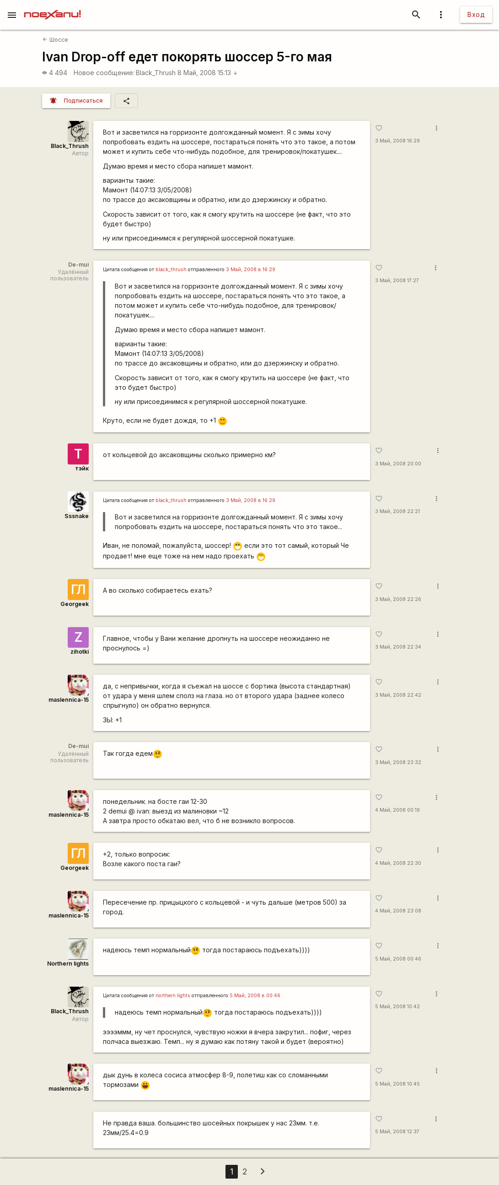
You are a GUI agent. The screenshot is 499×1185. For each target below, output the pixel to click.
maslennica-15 (68, 699)
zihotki (79, 651)
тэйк (82, 468)
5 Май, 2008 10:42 (397, 1007)
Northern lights (68, 963)
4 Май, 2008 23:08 (398, 911)
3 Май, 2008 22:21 (397, 511)
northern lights (173, 996)
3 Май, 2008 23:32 (398, 762)
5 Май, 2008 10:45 (397, 1084)
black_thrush (171, 270)
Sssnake (76, 516)
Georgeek (74, 604)
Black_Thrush (156, 72)
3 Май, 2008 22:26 (398, 599)
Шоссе (55, 39)
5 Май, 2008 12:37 (397, 1132)
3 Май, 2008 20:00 (398, 464)
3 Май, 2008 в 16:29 (250, 270)
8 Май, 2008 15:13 (207, 72)
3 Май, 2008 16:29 (397, 141)
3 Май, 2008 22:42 (398, 695)
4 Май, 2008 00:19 (397, 810)
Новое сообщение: (104, 72)
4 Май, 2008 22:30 (398, 863)
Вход (476, 14)
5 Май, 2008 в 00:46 (255, 996)
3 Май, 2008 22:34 (398, 647)
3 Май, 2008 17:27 (397, 281)
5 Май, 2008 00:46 (398, 959)
